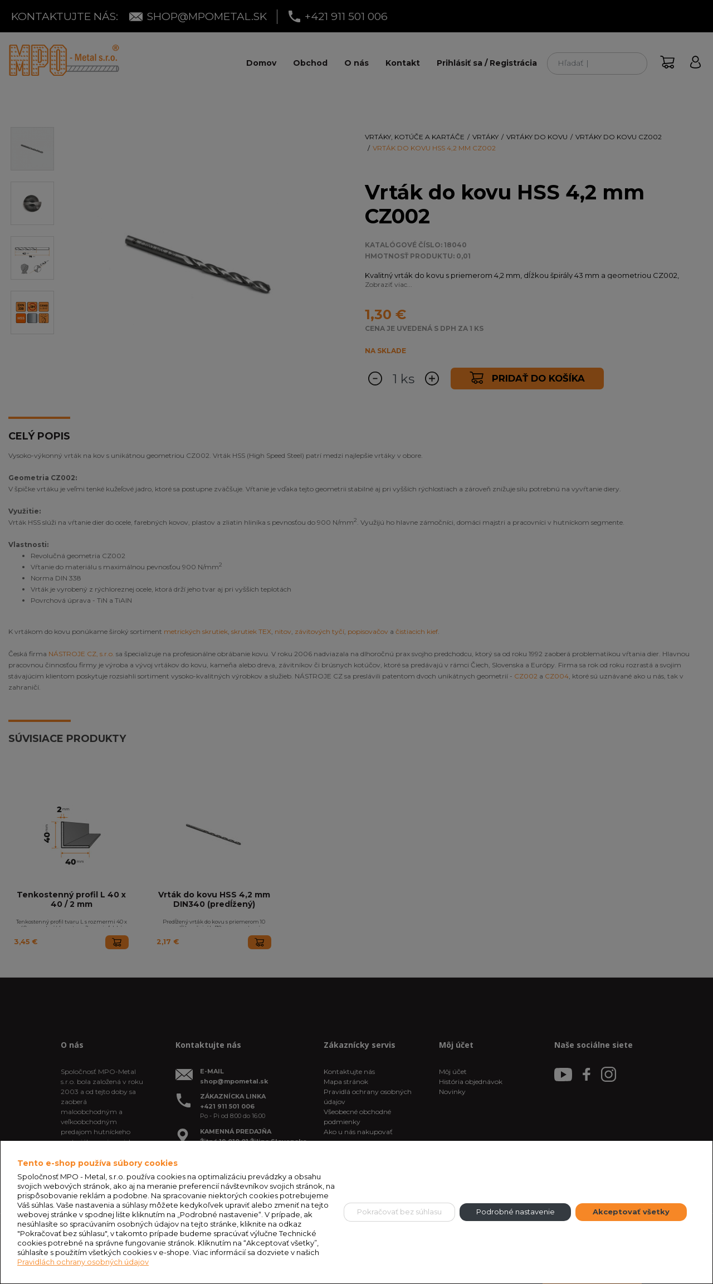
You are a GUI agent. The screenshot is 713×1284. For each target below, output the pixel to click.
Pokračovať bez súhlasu (399, 1211)
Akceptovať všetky (631, 1211)
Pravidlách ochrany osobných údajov (83, 1261)
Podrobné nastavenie (515, 1211)
